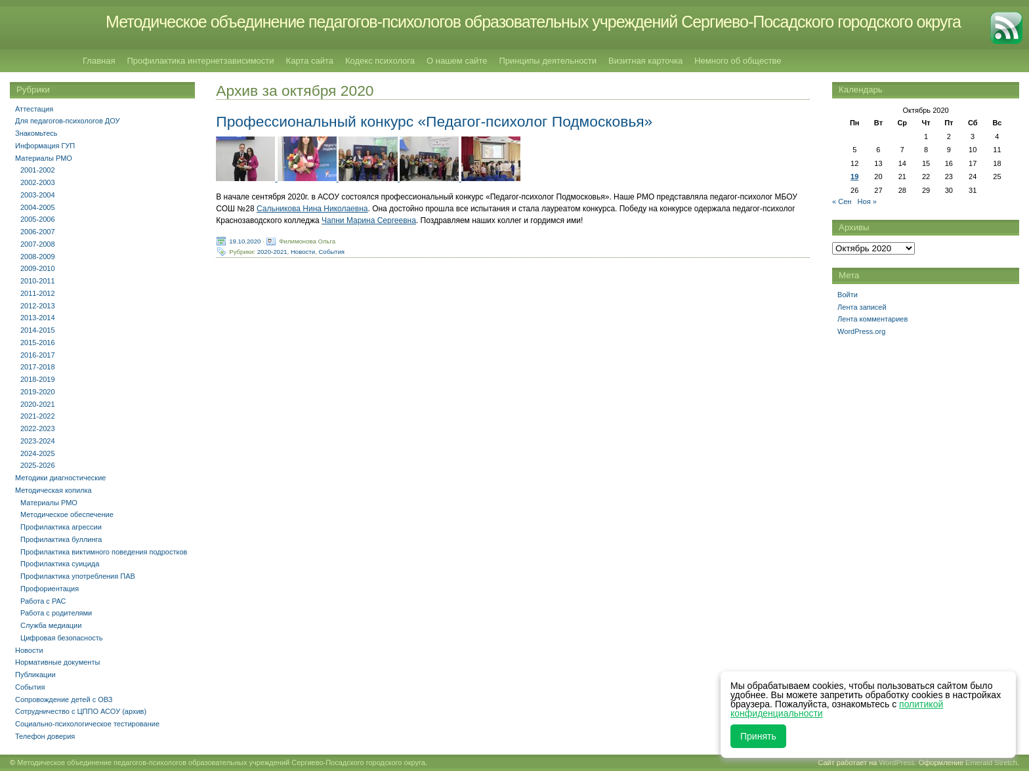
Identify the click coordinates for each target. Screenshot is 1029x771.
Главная (99, 61)
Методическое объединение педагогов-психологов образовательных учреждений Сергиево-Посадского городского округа (533, 21)
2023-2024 (37, 441)
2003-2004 (37, 195)
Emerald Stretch (991, 762)
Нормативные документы (57, 662)
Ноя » (867, 201)
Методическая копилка (53, 490)
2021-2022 (37, 416)
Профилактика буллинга (61, 539)
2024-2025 (37, 453)
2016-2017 (37, 355)
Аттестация (34, 109)
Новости (303, 251)
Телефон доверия (45, 736)
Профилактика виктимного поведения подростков (103, 552)
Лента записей (862, 307)
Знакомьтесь (36, 133)
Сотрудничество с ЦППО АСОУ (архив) (80, 711)
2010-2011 (37, 281)
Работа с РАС (43, 601)
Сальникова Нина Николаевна (312, 208)
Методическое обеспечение (67, 514)
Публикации (35, 674)
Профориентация (49, 589)
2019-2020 (37, 392)
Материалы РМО (43, 158)
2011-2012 (37, 293)
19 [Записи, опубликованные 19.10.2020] (854, 176)
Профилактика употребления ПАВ (77, 576)
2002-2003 (37, 182)
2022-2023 (37, 428)
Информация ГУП (45, 146)
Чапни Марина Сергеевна (369, 220)
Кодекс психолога (380, 61)
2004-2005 (37, 207)
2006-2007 (37, 232)
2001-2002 (37, 170)
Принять (758, 736)
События (331, 251)
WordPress (896, 762)
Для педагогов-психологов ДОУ (67, 121)
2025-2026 (37, 465)
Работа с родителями (56, 613)
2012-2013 (37, 306)
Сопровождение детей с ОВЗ (63, 699)
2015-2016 (37, 342)
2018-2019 (37, 379)
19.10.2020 (245, 241)
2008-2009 (37, 256)
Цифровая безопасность (61, 638)
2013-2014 (37, 318)
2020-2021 (272, 251)
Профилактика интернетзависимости (200, 61)
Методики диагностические (60, 478)
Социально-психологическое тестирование (87, 724)
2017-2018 (37, 367)
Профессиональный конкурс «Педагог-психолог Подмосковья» (434, 121)
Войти (847, 295)
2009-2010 (37, 268)
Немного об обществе (737, 61)
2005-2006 (37, 219)
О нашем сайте (457, 61)
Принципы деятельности (548, 61)
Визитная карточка (645, 61)
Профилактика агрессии (61, 527)
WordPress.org (861, 331)
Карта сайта (309, 61)
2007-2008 (37, 244)
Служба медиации (50, 625)
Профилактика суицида (59, 564)
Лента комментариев (872, 319)
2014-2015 (37, 330)
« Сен (841, 201)
